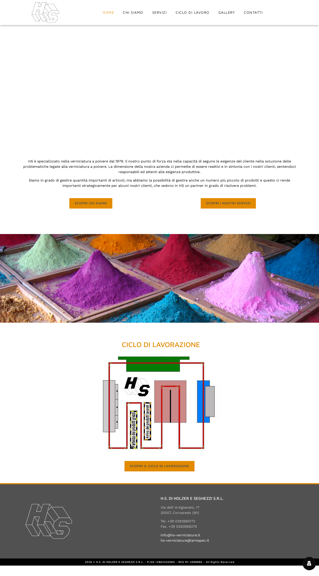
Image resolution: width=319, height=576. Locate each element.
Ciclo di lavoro (193, 12)
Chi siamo (133, 12)
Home (108, 12)
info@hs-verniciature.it (180, 545)
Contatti (253, 12)
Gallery (226, 12)
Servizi (159, 12)
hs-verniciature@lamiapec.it (185, 551)
